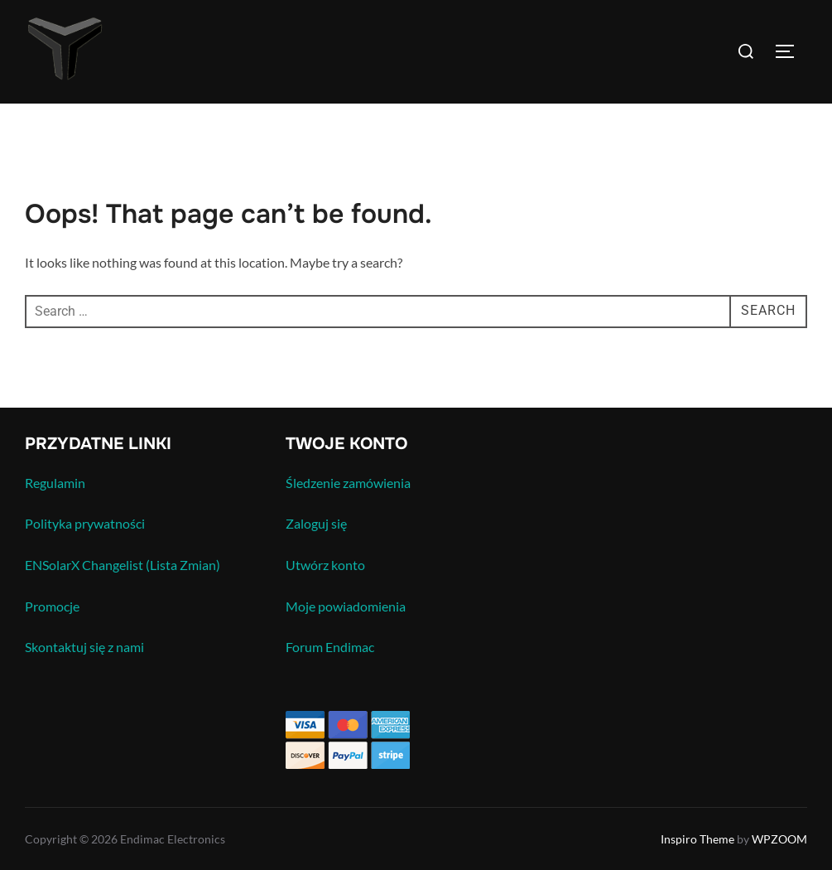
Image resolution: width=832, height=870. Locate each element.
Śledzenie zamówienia (348, 483)
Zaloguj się (316, 523)
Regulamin (55, 483)
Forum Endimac (330, 647)
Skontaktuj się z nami (84, 647)
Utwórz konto (325, 565)
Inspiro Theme (697, 839)
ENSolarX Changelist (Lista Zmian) (122, 565)
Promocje (52, 606)
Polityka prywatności (85, 523)
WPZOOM (779, 839)
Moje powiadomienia (346, 606)
